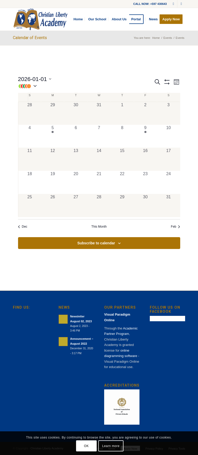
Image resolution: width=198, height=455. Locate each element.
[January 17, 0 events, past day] (168, 159)
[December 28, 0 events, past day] (29, 113)
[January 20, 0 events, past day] (75, 182)
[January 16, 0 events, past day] (145, 159)
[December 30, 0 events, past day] (75, 113)
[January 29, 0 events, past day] (122, 205)
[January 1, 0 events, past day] (122, 113)
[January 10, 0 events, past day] (168, 136)
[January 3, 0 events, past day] (168, 113)
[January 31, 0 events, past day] (168, 205)
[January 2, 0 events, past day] (145, 113)
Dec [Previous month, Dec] (22, 226)
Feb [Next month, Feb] (175, 226)
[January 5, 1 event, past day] (52, 136)
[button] (86, 86)
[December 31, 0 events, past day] (99, 113)
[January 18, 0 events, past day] (29, 182)
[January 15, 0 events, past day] (122, 159)
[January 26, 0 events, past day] (52, 205)
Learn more (110, 446)
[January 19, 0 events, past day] (52, 182)
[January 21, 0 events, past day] (99, 182)
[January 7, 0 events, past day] (99, 136)
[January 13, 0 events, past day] (75, 159)
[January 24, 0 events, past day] (168, 182)
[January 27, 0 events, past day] (75, 205)
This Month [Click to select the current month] (98, 226)
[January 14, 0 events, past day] (99, 159)
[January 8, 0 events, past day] (122, 136)
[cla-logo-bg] (40, 19)
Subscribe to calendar (96, 243)
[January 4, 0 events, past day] (29, 136)
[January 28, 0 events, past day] (99, 205)
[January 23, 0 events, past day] (145, 182)
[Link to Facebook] (181, 4)
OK (86, 446)
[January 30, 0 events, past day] (145, 205)
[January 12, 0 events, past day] (52, 159)
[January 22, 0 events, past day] (122, 182)
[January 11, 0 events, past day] (29, 159)
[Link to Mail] (173, 4)
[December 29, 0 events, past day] (52, 113)
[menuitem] (78, 19)
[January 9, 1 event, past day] (145, 136)
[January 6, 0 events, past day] (75, 136)
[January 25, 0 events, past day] (29, 205)
